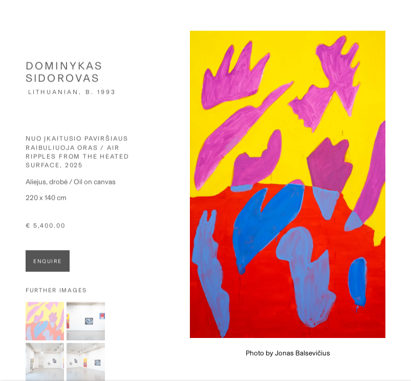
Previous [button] (10, 190)
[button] (45, 325)
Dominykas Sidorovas (64, 76)
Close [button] (402, 23)
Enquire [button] (47, 265)
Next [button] (401, 190)
